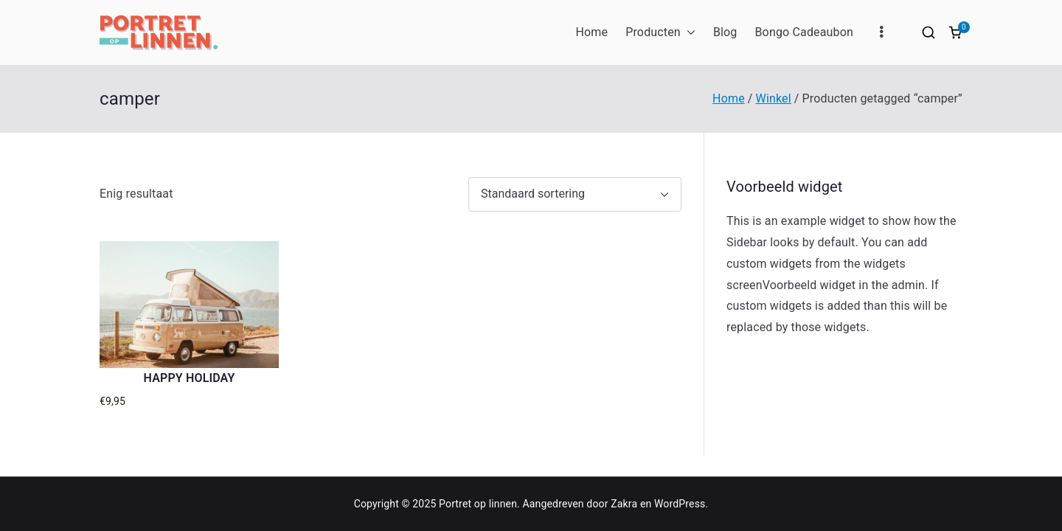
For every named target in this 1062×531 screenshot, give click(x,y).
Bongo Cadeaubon (803, 32)
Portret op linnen (478, 504)
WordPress (679, 504)
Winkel (773, 98)
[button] (688, 33)
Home (591, 32)
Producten (660, 33)
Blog (725, 32)
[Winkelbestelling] (574, 194)
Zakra (624, 504)
